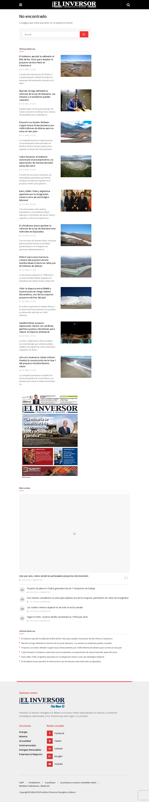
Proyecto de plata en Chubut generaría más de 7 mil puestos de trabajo (61, 588)
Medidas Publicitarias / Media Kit (34, 786)
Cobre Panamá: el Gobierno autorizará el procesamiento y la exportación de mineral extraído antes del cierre (69, 652)
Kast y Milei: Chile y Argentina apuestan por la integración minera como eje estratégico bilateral (62, 657)
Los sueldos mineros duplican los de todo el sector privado (55, 607)
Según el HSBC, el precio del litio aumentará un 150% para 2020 (57, 616)
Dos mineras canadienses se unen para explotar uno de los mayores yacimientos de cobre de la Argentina (77, 597)
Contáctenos (34, 782)
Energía (23, 732)
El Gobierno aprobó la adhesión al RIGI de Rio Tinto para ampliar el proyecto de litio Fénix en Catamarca (66, 638)
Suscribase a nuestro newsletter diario (78, 782)
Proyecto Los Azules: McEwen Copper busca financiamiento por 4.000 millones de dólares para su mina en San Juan (71, 647)
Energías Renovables (30, 749)
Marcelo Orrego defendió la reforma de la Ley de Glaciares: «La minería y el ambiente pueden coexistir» (66, 643)
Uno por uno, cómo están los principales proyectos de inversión (53, 575)
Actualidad (25, 740)
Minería (23, 736)
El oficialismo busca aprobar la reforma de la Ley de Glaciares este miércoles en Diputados (61, 661)
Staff (21, 782)
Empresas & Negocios (30, 754)
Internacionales (27, 745)
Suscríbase (50, 782)
